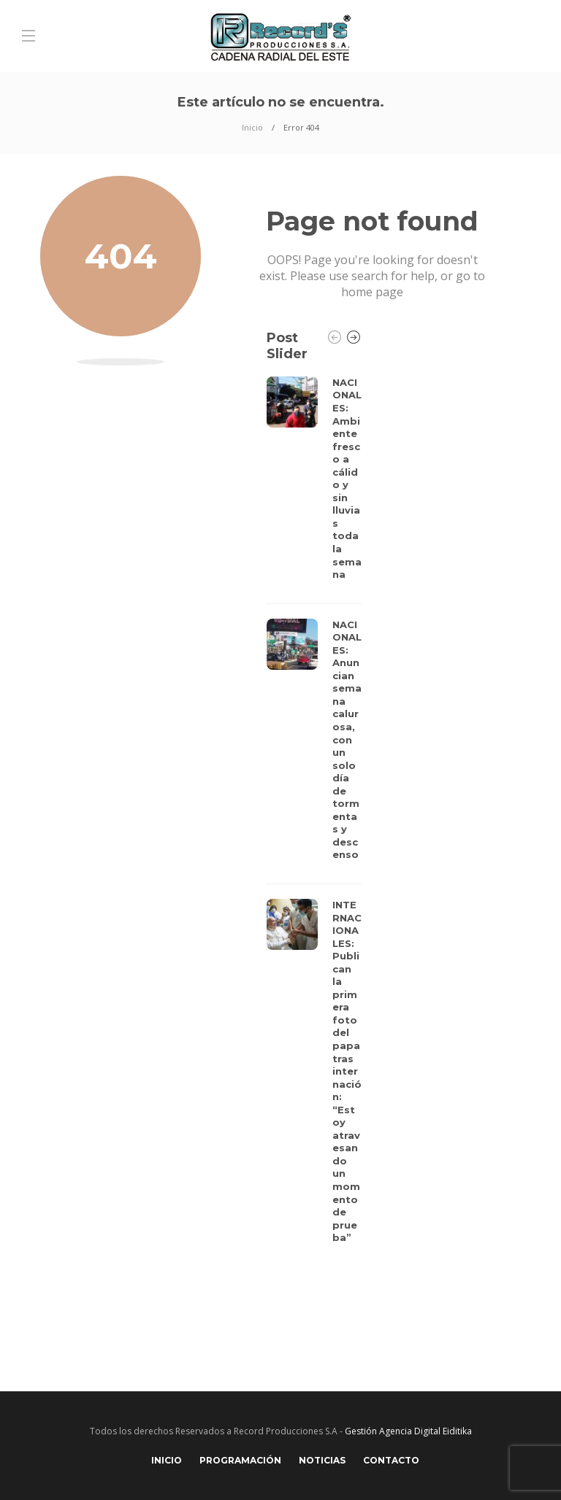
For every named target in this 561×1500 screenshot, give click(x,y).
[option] (314, 814)
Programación (240, 1460)
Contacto (391, 1460)
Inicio (252, 127)
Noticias (322, 1460)
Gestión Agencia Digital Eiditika (408, 1431)
